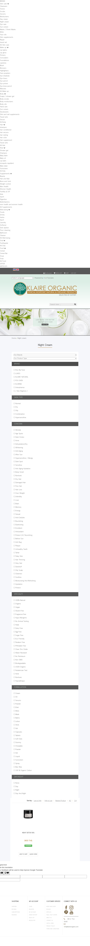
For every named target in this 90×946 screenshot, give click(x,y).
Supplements (6, 174)
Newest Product (60, 801)
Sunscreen (4, 168)
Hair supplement (6, 140)
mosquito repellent (7, 163)
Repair (2, 40)
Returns (14, 909)
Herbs (2, 217)
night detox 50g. (28, 833)
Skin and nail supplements (9, 114)
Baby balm (4, 156)
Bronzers (3, 68)
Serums (3, 14)
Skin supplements (6, 37)
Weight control (5, 184)
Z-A (75, 801)
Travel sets (4, 117)
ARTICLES (3, 266)
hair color (3, 138)
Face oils (3, 35)
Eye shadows (4, 76)
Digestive (3, 199)
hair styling (4, 135)
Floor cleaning (5, 230)
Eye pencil (4, 81)
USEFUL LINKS (50, 923)
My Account (47, 273)
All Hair (2, 145)
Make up (4, 47)
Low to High (37, 801)
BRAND (2, 1)
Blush (2, 65)
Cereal (2, 251)
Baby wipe (4, 166)
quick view (33, 854)
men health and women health (11, 204)
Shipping (14, 906)
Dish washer (4, 228)
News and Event (51, 906)
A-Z (70, 801)
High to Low (48, 801)
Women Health (5, 189)
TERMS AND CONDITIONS (52, 928)
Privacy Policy (50, 926)
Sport (2, 197)
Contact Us (49, 920)
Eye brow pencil (6, 86)
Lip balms (3, 50)
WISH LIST (58, 273)
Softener (3, 225)
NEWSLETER (32, 920)
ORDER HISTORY (33, 915)
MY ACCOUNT (32, 912)
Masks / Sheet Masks (8, 29)
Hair (2, 125)
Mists (2, 32)
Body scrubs (4, 99)
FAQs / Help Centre (51, 915)
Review (48, 909)
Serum (2, 120)
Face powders (5, 73)
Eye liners (3, 78)
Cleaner (3, 235)
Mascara (3, 89)
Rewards (14, 915)
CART (66, 273)
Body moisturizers (6, 102)
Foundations (4, 60)
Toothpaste (4, 243)
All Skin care (4, 45)
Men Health (4, 187)
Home (14, 338)
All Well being (5, 238)
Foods (2, 212)
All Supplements (6, 207)
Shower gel (4, 150)
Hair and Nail (4, 179)
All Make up (4, 91)
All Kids (2, 171)
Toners (2, 9)
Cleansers (3, 6)
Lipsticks (3, 63)
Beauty (2, 176)
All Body (3, 122)
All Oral (2, 246)
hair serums (4, 132)
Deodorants (4, 112)
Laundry (3, 223)
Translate (49, 278)
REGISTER (31, 909)
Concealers (4, 58)
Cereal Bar (4, 253)
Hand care (3, 107)
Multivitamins (5, 202)
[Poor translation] (7, 873)
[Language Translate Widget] (23, 278)
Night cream (4, 22)
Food (3, 248)
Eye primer (4, 84)
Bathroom (3, 233)
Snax (2, 259)
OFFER (2, 264)
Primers (2, 55)
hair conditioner (5, 130)
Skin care (4, 4)
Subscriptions (16, 912)
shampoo (3, 127)
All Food (3, 261)
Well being (5, 210)
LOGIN (30, 906)
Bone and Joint (5, 181)
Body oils (3, 104)
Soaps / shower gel (7, 96)
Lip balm (3, 161)
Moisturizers (4, 17)
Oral (2, 241)
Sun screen (4, 27)
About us (49, 917)
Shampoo (3, 153)
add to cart (23, 854)
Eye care (3, 24)
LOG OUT (73, 273)
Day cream (4, 19)
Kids (2, 148)
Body (3, 94)
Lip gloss (3, 53)
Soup (2, 256)
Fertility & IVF (5, 192)
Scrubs (2, 11)
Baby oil (3, 158)
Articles (48, 912)
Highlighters (4, 71)
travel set (3, 42)
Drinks (2, 215)
